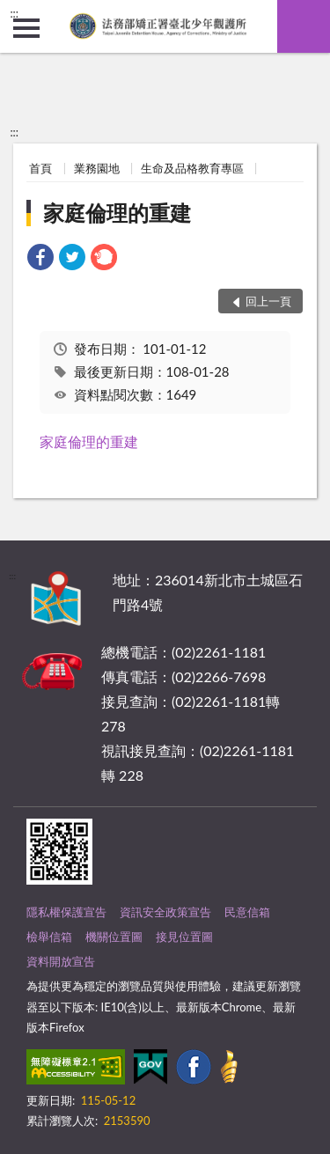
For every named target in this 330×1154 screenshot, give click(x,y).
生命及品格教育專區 (192, 168)
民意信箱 (247, 912)
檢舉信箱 (49, 937)
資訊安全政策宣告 (165, 912)
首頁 (40, 168)
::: (14, 13)
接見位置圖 (184, 937)
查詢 (303, 26)
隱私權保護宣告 (66, 912)
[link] (40, 259)
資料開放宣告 (60, 961)
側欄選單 (26, 28)
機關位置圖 (114, 937)
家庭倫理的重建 (117, 212)
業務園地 (97, 168)
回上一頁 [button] (268, 301)
